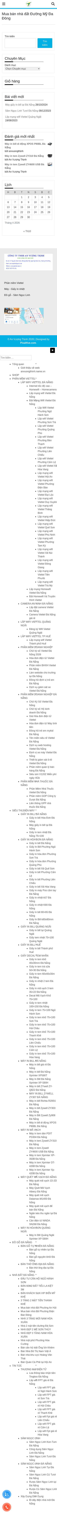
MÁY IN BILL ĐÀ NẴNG (33, 1061)
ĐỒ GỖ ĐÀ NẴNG (22, 1242)
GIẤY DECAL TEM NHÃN (34, 955)
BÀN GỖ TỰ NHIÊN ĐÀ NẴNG (37, 1246)
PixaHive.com (28, 343)
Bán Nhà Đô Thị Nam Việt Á (36, 1351)
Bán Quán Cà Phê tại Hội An (36, 1362)
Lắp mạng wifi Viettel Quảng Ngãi (23, 117)
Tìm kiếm (10, 36)
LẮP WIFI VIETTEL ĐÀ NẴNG (37, 382)
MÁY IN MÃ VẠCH (31, 1130)
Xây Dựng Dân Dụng (32, 1496)
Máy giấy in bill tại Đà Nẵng (20, 104)
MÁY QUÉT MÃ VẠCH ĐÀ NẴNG (39, 1177)
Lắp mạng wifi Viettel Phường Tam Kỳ (46, 542)
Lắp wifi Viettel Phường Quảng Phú (46, 429)
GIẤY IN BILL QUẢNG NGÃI (36, 926)
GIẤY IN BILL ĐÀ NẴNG (34, 814)
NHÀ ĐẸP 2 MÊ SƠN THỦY (36, 1329)
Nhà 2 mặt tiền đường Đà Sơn (37, 1326)
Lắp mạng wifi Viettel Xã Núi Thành (45, 553)
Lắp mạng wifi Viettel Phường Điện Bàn (46, 484)
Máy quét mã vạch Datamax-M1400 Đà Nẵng (40, 1199)
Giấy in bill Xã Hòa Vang (42, 886)
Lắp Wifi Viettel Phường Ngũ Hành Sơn (46, 411)
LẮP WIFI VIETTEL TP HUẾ (36, 636)
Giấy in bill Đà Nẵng (40, 843)
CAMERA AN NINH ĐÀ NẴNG (37, 603)
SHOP (15, 375)
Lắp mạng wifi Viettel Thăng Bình (45, 509)
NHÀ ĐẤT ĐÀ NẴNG (23, 1275)
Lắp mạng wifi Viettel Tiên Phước (45, 575)
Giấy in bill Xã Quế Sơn (42, 868)
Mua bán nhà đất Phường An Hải (38, 1307)
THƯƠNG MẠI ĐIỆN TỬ (33, 1369)
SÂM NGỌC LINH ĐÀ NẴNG (36, 1463)
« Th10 (27, 231)
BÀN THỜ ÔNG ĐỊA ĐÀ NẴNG (37, 1264)
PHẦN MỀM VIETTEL (23, 378)
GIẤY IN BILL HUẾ (31, 945)
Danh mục (10, 65)
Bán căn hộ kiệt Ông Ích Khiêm (37, 1347)
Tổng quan (18, 364)
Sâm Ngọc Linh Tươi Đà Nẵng (21, 110)
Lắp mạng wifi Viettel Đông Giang (45, 564)
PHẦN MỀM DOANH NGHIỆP (37, 647)
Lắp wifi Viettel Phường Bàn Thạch (45, 440)
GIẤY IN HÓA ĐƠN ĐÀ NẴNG (37, 839)
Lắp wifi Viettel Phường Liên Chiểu (45, 451)
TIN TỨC (17, 1365)
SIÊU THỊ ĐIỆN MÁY (23, 810)
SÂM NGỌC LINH (30, 1438)
